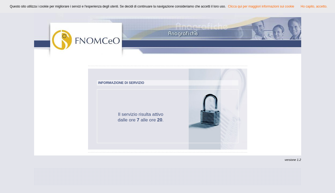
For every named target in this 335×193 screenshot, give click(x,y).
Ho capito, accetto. (314, 6)
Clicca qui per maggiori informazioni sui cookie (261, 6)
